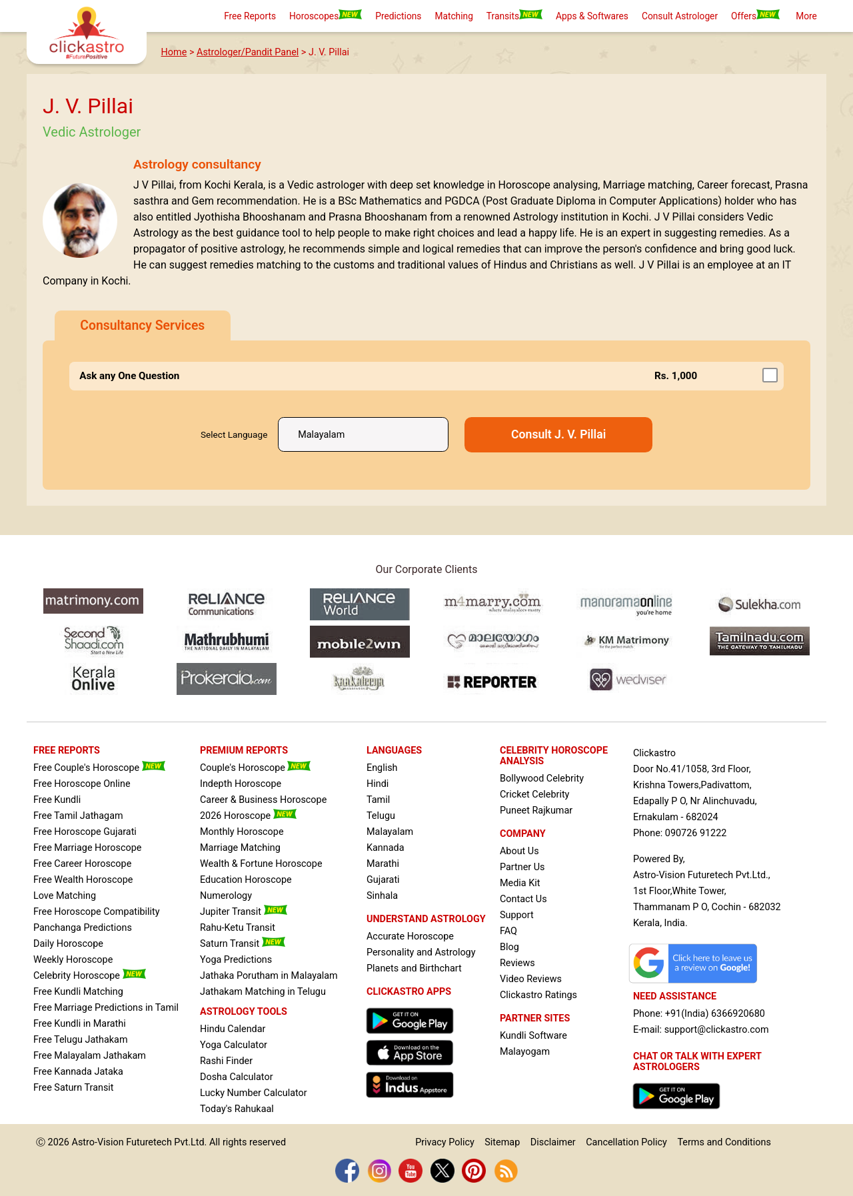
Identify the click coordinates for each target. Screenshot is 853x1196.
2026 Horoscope (248, 816)
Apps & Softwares (592, 16)
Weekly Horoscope (73, 959)
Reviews (517, 963)
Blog (509, 947)
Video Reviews (531, 979)
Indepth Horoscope (240, 784)
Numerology (226, 895)
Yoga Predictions (236, 959)
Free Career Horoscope (82, 864)
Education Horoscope (246, 880)
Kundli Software (533, 1035)
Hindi (378, 784)
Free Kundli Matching (78, 991)
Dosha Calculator (236, 1077)
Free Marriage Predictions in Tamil (106, 1007)
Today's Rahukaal (237, 1109)
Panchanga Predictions (82, 927)
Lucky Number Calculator (253, 1093)
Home (174, 52)
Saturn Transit (242, 943)
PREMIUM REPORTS (244, 750)
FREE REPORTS (66, 750)
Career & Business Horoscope (263, 800)
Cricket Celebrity (534, 794)
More (806, 16)
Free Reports (250, 16)
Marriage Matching (240, 848)
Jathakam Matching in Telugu (263, 991)
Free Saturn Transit (73, 1087)
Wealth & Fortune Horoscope (261, 864)
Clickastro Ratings (538, 995)
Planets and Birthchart (414, 968)
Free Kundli (57, 800)
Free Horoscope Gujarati (85, 832)
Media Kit (520, 883)
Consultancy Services (142, 325)
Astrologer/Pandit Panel (248, 52)
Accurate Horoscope (410, 936)
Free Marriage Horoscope (87, 848)
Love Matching (64, 895)
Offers (755, 15)
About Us (519, 851)
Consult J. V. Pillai (558, 434)
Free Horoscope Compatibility (96, 911)
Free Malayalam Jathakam (89, 1055)
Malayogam (525, 1051)
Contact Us (523, 899)
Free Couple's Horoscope (99, 768)
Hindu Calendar (232, 1029)
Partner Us (522, 867)
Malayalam (390, 832)
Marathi (383, 864)
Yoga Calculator (233, 1045)
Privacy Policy (444, 1142)
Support (517, 915)
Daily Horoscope (68, 943)
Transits (514, 15)
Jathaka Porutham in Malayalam (269, 975)
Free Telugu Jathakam (80, 1039)
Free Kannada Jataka (78, 1071)
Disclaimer (553, 1142)
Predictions (398, 16)
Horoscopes (325, 15)
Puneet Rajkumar (536, 810)
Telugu (381, 816)
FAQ (508, 931)
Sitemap (502, 1142)
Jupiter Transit (243, 911)
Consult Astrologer (680, 16)
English (382, 768)
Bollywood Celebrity (542, 778)
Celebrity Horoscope (89, 975)
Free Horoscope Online (82, 784)
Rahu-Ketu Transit (237, 927)
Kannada (386, 848)
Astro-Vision (98, 1142)
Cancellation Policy (626, 1142)
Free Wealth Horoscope (83, 880)
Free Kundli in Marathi (79, 1023)
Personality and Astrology (421, 952)
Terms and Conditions (723, 1142)
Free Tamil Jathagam (78, 816)
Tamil (378, 800)
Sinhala (382, 895)
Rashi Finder (226, 1061)
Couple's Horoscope (255, 768)
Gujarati (383, 880)
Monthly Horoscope (242, 832)
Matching (453, 16)
